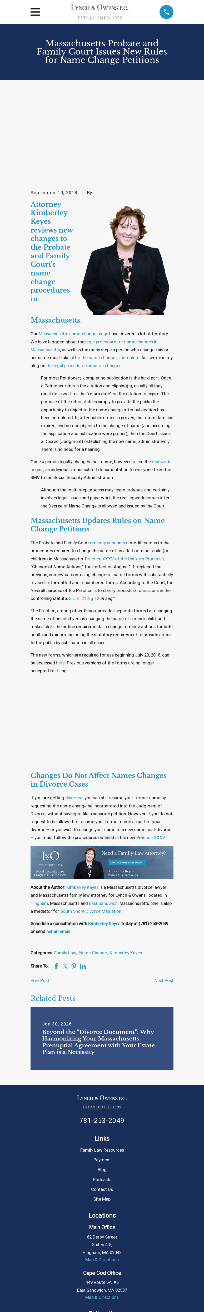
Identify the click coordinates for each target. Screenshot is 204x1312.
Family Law (65, 864)
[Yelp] (147, 1237)
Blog (102, 1081)
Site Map (102, 1111)
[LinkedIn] (95, 1237)
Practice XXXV (150, 749)
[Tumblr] (121, 1237)
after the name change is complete (105, 269)
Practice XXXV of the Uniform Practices (124, 470)
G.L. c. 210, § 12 (84, 510)
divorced (74, 709)
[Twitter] (83, 1237)
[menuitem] (38, 1299)
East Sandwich (103, 815)
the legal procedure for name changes (83, 277)
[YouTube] (108, 1237)
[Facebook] (57, 1237)
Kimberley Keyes (82, 799)
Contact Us (102, 1101)
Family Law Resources (102, 1062)
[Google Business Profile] (134, 1237)
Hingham (39, 815)
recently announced (109, 454)
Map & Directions (102, 1171)
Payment (102, 1071)
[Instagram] (70, 1237)
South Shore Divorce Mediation (90, 823)
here (60, 574)
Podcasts (102, 1091)
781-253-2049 (102, 1032)
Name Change (93, 864)
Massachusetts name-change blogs (73, 245)
